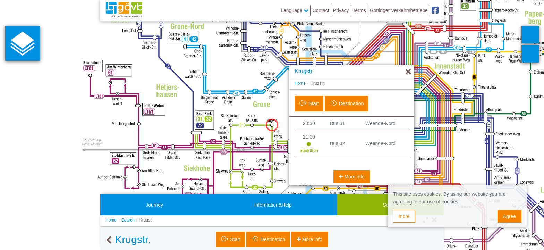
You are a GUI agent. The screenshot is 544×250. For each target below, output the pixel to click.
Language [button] (294, 10)
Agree (509, 216)
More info (353, 177)
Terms (359, 10)
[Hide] (408, 72)
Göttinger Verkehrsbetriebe (399, 10)
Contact (320, 10)
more (404, 216)
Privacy (341, 10)
